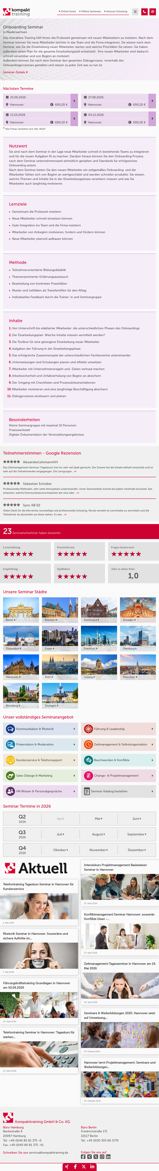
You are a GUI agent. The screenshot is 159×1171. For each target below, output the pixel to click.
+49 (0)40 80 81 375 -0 (25, 1140)
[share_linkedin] (92, 1167)
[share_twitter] (84, 1167)
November (98, 850)
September (136, 834)
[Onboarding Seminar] (144, 11)
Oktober (60, 850)
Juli (60, 834)
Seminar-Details (15, 72)
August (98, 834)
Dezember (137, 850)
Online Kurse (67, 11)
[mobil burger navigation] (135, 11)
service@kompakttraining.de (48, 1152)
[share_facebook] (75, 1167)
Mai (98, 819)
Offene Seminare (90, 11)
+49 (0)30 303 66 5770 (103, 1140)
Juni (136, 819)
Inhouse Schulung (115, 11)
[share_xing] (67, 1167)
